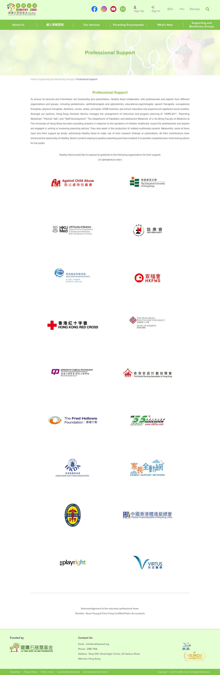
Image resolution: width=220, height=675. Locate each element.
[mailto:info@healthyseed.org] (123, 9)
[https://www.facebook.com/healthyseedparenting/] (94, 9)
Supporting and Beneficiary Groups (57, 79)
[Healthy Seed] (26, 9)
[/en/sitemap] (194, 9)
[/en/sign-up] (139, 9)
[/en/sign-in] (156, 9)
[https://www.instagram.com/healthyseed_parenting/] (104, 9)
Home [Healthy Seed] (34, 79)
